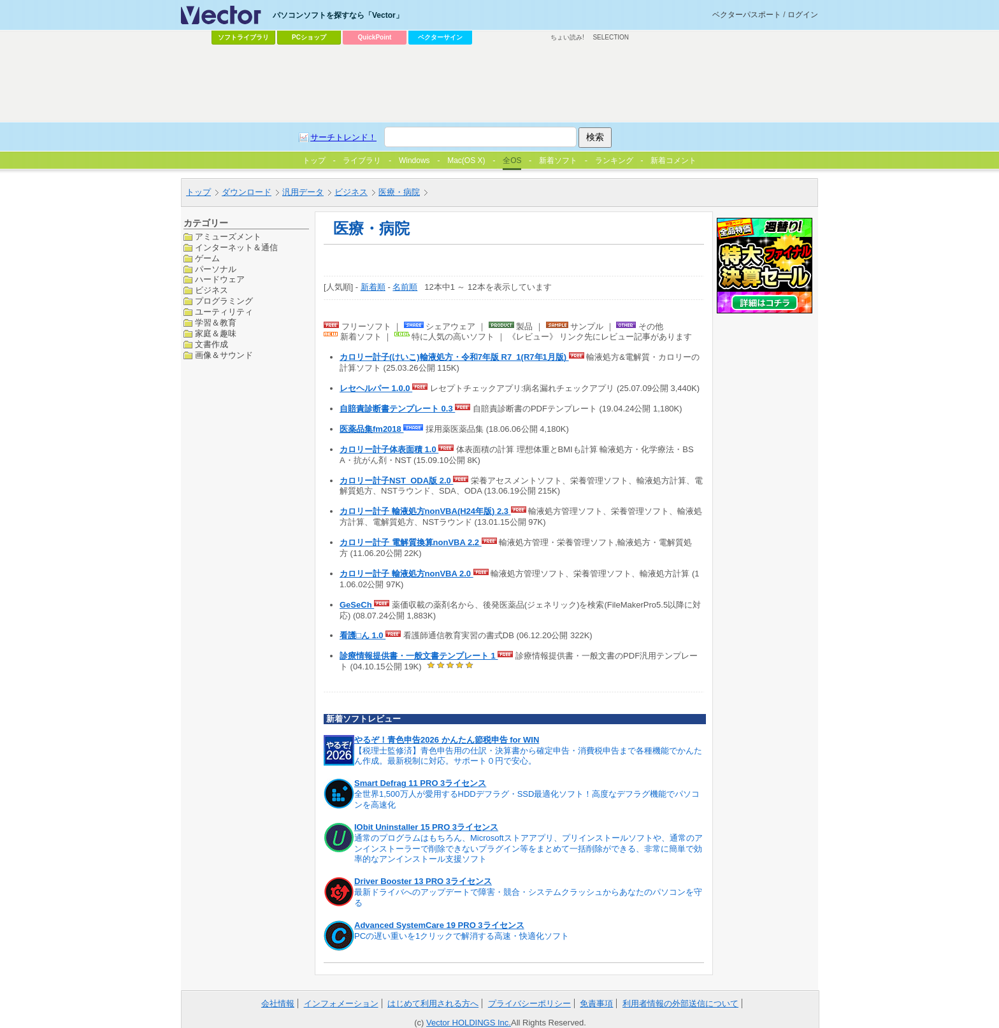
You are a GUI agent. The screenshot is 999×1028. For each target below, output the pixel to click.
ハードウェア (220, 279)
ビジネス (351, 192)
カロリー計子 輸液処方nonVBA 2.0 (406, 573)
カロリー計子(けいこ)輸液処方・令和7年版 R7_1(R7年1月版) (454, 357)
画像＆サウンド (224, 355)
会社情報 (277, 1003)
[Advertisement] (499, 83)
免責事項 (596, 1003)
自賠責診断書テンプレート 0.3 (397, 408)
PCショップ (309, 37)
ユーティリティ (224, 312)
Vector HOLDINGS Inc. (468, 1022)
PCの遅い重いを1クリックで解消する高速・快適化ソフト (461, 936)
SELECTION (611, 37)
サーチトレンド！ (343, 137)
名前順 (404, 287)
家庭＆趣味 (215, 333)
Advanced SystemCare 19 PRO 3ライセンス (439, 925)
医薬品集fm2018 (371, 429)
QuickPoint (375, 37)
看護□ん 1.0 (362, 635)
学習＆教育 (215, 322)
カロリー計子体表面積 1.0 (389, 449)
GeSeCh (357, 605)
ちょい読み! (567, 37)
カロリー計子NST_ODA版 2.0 (396, 480)
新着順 (373, 287)
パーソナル (215, 269)
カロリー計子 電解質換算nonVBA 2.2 (411, 542)
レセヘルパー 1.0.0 (376, 388)
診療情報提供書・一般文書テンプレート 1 (419, 655)
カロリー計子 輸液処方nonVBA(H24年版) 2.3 (425, 511)
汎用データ (303, 192)
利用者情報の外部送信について (680, 1003)
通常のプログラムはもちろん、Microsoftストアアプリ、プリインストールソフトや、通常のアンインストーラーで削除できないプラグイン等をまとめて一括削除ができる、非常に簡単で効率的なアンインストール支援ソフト (528, 848)
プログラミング (224, 301)
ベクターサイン (440, 37)
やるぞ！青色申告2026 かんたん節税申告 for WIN (446, 740)
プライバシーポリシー (529, 1003)
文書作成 (211, 344)
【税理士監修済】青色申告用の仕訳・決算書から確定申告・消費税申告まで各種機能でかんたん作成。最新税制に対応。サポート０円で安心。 (528, 756)
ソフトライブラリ (243, 37)
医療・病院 (399, 192)
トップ (198, 192)
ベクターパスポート (746, 14)
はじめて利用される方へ (432, 1003)
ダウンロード (246, 192)
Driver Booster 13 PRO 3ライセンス (423, 881)
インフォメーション (341, 1003)
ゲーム (207, 258)
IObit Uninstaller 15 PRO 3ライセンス (426, 827)
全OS (512, 160)
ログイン (802, 14)
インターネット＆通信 (236, 247)
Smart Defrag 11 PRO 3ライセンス (420, 783)
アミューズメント (228, 236)
